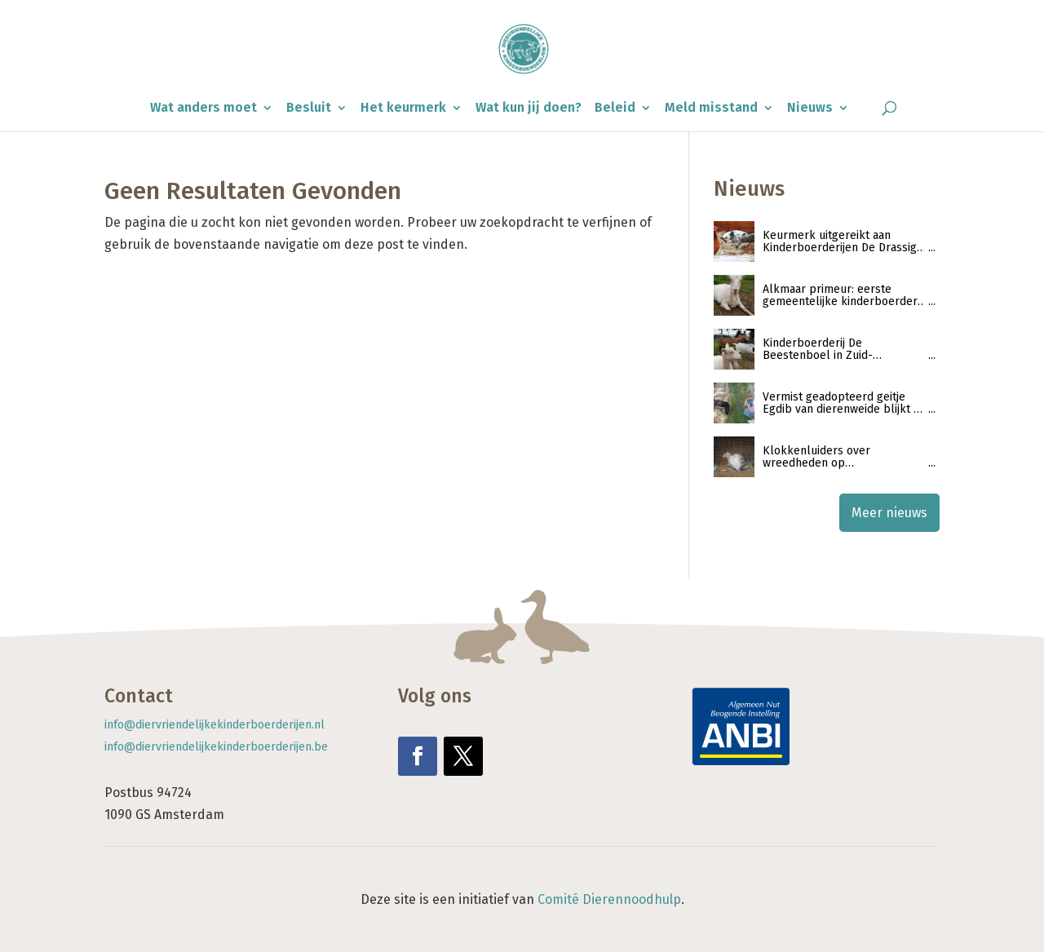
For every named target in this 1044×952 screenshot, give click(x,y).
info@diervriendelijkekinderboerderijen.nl (214, 725)
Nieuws (810, 108)
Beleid (615, 108)
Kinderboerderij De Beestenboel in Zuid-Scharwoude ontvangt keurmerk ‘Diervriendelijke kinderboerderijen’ (833, 349)
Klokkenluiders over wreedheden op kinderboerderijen (816, 457)
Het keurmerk (403, 108)
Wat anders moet (203, 108)
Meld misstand (711, 108)
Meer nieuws (889, 512)
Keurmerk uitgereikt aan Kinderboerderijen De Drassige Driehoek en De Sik (843, 242)
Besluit (308, 108)
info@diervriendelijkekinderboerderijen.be (216, 747)
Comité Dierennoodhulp (609, 899)
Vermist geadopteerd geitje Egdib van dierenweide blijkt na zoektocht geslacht (844, 403)
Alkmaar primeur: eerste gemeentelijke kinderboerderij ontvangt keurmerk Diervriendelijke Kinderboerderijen (842, 295)
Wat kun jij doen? (529, 108)
